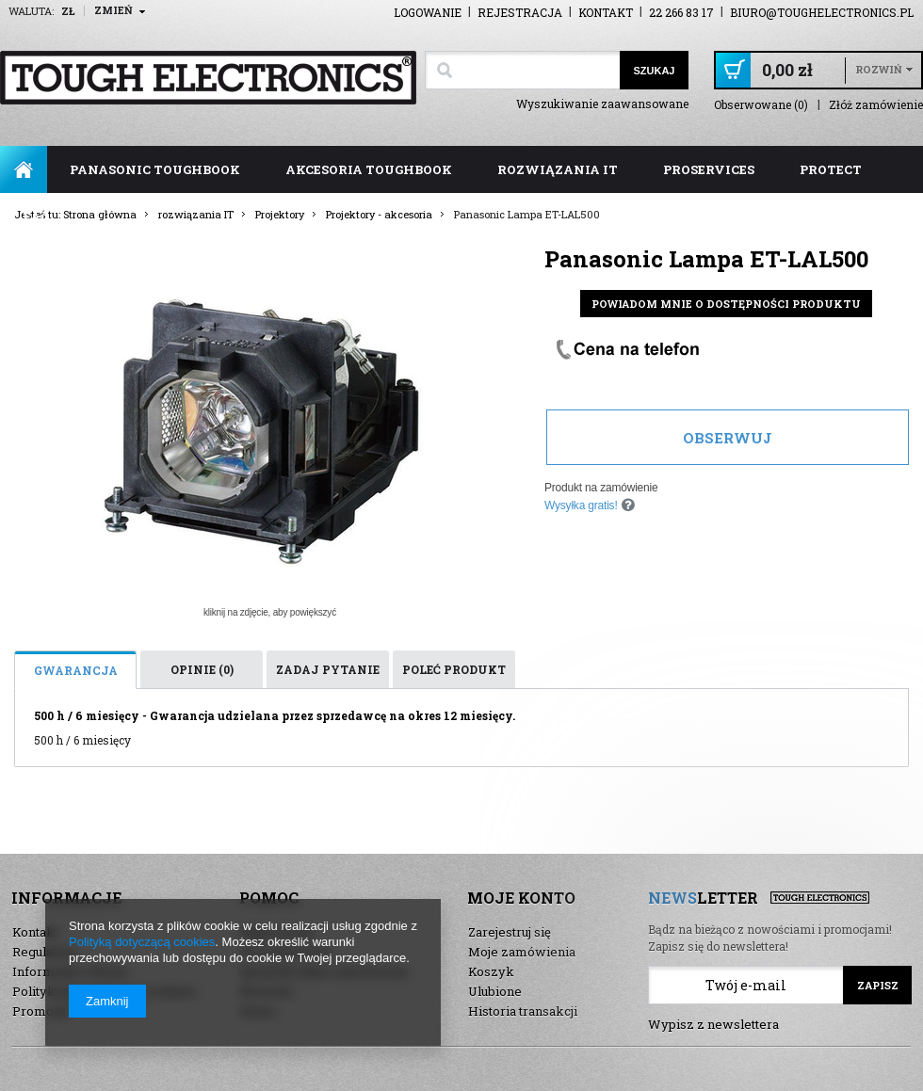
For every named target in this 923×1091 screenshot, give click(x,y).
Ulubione (495, 991)
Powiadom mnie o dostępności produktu (726, 304)
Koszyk (491, 971)
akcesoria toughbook (368, 169)
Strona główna (23, 169)
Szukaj (653, 70)
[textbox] (522, 70)
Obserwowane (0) (761, 105)
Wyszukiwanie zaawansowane (602, 103)
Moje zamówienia (521, 951)
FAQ (36, 216)
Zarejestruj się (509, 931)
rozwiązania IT (557, 169)
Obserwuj (727, 437)
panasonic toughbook (155, 169)
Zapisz (878, 985)
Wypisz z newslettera (713, 1024)
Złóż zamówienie (876, 105)
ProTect (831, 169)
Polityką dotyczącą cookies (142, 942)
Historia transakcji (522, 1011)
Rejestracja (520, 12)
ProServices (708, 169)
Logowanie (428, 12)
